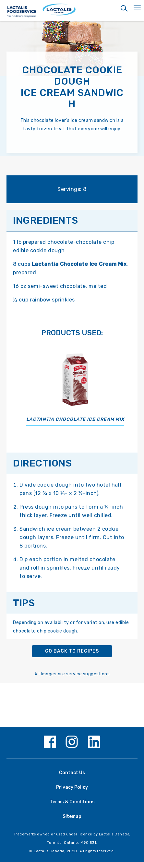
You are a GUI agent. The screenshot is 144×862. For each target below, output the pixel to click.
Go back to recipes (72, 651)
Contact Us (72, 772)
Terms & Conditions (72, 802)
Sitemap (72, 816)
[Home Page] (72, 12)
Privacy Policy (72, 787)
